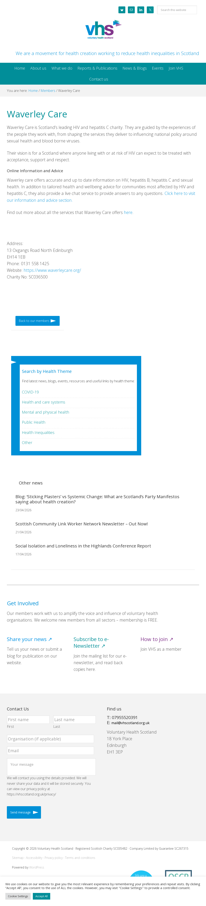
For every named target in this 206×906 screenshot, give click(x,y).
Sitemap (18, 858)
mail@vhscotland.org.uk (130, 723)
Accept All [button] (41, 896)
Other (27, 442)
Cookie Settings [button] (18, 896)
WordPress (36, 867)
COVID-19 (30, 392)
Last (56, 726)
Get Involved (23, 603)
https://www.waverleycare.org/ (52, 270)
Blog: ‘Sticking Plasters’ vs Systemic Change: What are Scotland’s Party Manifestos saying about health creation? (97, 499)
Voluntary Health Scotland (103, 30)
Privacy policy (54, 858)
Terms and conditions (80, 858)
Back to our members (34, 321)
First (10, 726)
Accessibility (34, 858)
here (128, 212)
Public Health (33, 422)
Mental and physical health (45, 412)
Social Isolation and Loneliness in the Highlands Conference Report (83, 546)
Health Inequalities (38, 432)
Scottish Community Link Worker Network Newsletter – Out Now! (81, 524)
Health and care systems (43, 402)
